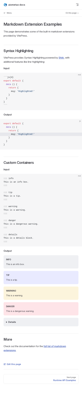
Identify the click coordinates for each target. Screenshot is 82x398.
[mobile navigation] (77, 4)
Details (12, 322)
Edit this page (12, 364)
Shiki (61, 57)
